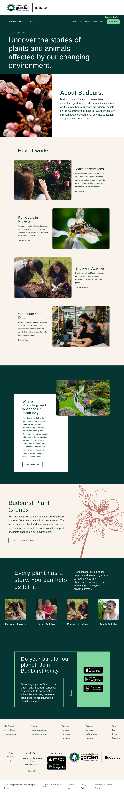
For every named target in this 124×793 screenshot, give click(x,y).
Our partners (90, 730)
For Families (66, 738)
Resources (94, 21)
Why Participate (9, 730)
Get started (79, 191)
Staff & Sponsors (91, 734)
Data (80, 21)
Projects (22, 21)
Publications (90, 738)
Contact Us (32, 771)
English (108, 17)
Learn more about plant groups (23, 540)
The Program (12, 21)
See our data (23, 340)
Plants (75, 21)
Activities (30, 21)
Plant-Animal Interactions (39, 734)
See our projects (24, 240)
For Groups (66, 730)
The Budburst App (10, 734)
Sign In (102, 21)
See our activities (81, 287)
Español (115, 17)
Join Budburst (113, 21)
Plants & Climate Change (39, 730)
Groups (86, 21)
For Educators (66, 734)
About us (89, 726)
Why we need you (32, 464)
